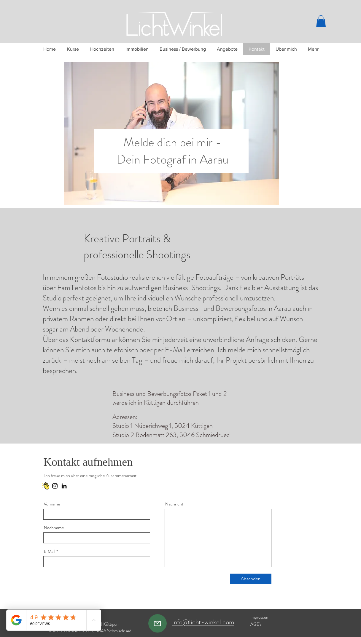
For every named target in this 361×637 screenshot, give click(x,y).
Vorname (52, 504)
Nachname (54, 528)
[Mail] (157, 623)
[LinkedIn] (64, 485)
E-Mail (49, 551)
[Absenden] (250, 579)
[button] (321, 21)
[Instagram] (54, 485)
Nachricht (174, 504)
